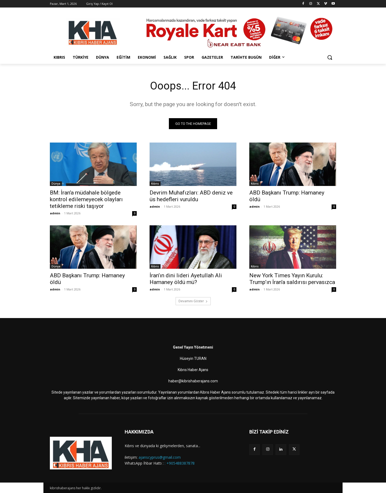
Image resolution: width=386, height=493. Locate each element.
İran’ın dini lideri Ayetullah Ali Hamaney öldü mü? (186, 278)
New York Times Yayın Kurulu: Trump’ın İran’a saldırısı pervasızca (292, 278)
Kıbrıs (155, 183)
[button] (329, 57)
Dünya (55, 183)
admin (55, 213)
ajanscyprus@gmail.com (160, 457)
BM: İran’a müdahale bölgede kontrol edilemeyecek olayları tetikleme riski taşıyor (86, 199)
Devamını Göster (193, 301)
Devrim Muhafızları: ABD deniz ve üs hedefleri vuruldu (191, 196)
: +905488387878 (180, 463)
